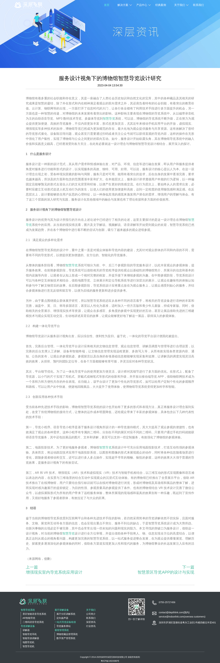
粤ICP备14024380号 (110, 661)
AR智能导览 (29, 618)
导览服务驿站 (63, 626)
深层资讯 (91, 622)
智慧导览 (109, 118)
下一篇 (188, 567)
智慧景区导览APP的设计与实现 (166, 572)
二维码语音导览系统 (33, 622)
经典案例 (160, 5)
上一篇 (32, 567)
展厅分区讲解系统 (65, 614)
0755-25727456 (167, 602)
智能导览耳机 (30, 634)
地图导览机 (28, 642)
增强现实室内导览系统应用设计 (54, 572)
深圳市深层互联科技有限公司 (114, 657)
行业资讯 (91, 626)
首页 (106, 5)
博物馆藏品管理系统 (67, 634)
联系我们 (198, 5)
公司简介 (91, 614)
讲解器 (26, 630)
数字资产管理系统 (65, 638)
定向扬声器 (62, 618)
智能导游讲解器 (31, 638)
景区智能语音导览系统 (34, 614)
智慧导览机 (28, 646)
